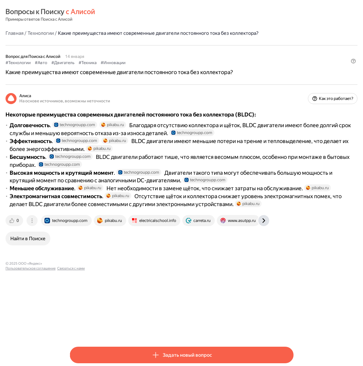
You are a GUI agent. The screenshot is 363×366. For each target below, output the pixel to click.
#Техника (152, 69)
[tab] (79, 284)
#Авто (105, 69)
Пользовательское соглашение (134, 327)
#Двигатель (127, 69)
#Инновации (177, 69)
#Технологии (82, 69)
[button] (289, 81)
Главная (79, 32)
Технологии (105, 32)
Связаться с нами (175, 327)
